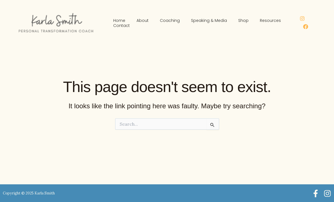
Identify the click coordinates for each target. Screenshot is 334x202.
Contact (121, 25)
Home (119, 20)
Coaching (170, 20)
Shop (243, 20)
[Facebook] (306, 27)
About (143, 20)
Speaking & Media (209, 20)
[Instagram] (302, 18)
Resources (270, 20)
